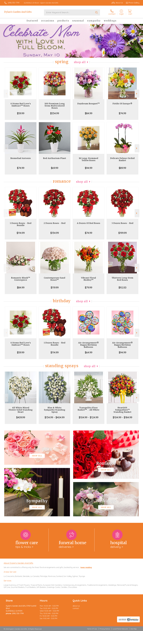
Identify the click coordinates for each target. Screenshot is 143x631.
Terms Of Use (92, 629)
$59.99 (20, 113)
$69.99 (54, 168)
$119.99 (55, 287)
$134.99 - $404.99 (55, 417)
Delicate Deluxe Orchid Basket (122, 159)
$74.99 (122, 113)
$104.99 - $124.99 (88, 417)
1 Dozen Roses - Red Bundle (20, 224)
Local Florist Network (120, 629)
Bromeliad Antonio (20, 158)
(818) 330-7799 (13, 3)
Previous (6, 94)
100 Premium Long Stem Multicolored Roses (55, 105)
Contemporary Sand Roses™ (54, 279)
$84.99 (88, 113)
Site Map (133, 629)
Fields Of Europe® (122, 103)
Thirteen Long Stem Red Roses (122, 279)
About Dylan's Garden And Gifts (18, 563)
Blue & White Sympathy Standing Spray (54, 409)
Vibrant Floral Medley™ (88, 279)
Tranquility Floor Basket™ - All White (88, 408)
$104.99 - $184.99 (122, 417)
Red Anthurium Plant (54, 158)
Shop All (80, 62)
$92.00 (122, 287)
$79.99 (88, 287)
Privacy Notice (105, 629)
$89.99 (122, 168)
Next (137, 94)
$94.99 (88, 168)
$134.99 (54, 232)
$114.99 (21, 232)
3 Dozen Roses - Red (122, 223)
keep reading (86, 567)
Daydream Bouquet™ (88, 103)
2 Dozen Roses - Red (55, 223)
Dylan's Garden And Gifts (18, 12)
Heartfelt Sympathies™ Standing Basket (122, 409)
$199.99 (122, 232)
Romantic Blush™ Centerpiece (20, 279)
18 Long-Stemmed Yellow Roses (88, 159)
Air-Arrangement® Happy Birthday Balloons (88, 344)
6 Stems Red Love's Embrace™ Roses (21, 104)
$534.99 (54, 113)
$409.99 (20, 417)
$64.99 (88, 352)
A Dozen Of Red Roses (88, 223)
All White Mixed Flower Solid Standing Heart (21, 409)
